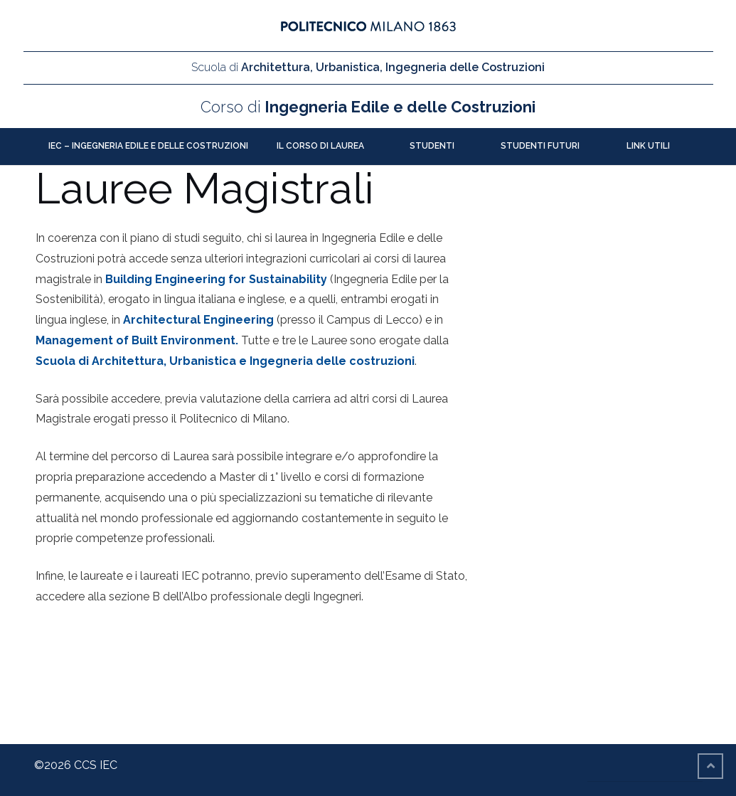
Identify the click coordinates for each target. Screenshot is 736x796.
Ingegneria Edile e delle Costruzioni (368, 106)
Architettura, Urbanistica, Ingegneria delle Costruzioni (368, 67)
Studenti (432, 146)
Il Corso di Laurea (320, 146)
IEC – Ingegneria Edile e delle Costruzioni (148, 146)
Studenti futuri (540, 146)
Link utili (648, 146)
